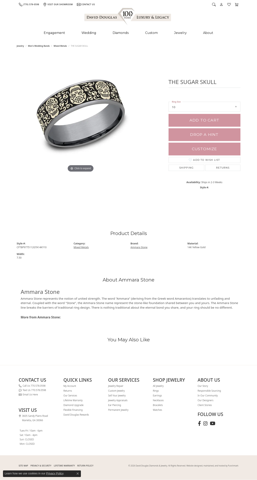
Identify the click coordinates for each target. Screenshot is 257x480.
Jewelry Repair (115, 386)
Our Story (203, 386)
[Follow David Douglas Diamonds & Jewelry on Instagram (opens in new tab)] (205, 423)
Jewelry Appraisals (118, 400)
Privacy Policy (54, 473)
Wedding (88, 33)
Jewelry (180, 33)
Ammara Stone (139, 247)
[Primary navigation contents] (128, 33)
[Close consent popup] (77, 473)
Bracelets (158, 405)
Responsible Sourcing (209, 390)
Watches (157, 410)
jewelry (20, 45)
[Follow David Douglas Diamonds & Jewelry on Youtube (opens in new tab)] (212, 423)
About (208, 33)
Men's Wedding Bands (39, 45)
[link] (29, 4)
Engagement (54, 33)
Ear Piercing (114, 405)
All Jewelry (158, 386)
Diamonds (121, 33)
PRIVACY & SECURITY (41, 465)
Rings (156, 390)
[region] (81, 133)
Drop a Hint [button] (204, 134)
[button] (214, 4)
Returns (222, 167)
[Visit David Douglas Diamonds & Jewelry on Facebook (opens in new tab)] (199, 423)
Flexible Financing (73, 410)
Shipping (186, 167)
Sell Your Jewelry (117, 395)
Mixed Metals (60, 45)
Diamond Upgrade (74, 405)
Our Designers (205, 400)
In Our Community (208, 395)
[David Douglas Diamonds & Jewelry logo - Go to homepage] (128, 17)
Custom (151, 33)
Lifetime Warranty (73, 400)
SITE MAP (23, 465)
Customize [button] (204, 149)
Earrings (157, 395)
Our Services (70, 395)
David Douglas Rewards (76, 414)
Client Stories (205, 405)
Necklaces (158, 400)
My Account (70, 386)
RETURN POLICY (85, 465)
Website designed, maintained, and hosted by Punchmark (212, 465)
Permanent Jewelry (118, 410)
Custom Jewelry (116, 390)
